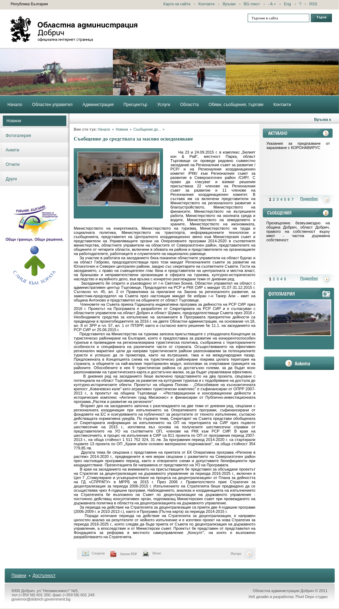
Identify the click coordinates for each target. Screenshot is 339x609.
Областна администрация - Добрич (74, 29)
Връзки (229, 4)
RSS (313, 4)
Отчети (13, 164)
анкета (299, 363)
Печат (156, 553)
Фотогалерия (18, 135)
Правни (19, 575)
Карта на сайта (176, 4)
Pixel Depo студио (312, 597)
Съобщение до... (147, 129)
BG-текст (252, 4)
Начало (104, 129)
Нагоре (236, 553)
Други (11, 178)
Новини (13, 120)
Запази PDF (128, 554)
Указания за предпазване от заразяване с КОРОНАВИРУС (298, 145)
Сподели (98, 553)
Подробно (309, 199)
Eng (287, 4)
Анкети (12, 150)
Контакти (207, 4)
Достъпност (43, 575)
